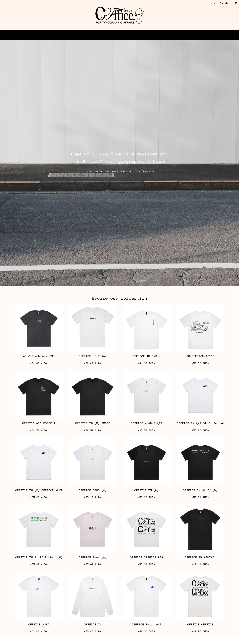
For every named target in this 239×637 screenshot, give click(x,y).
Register (225, 3)
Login (212, 3)
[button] (236, 3)
